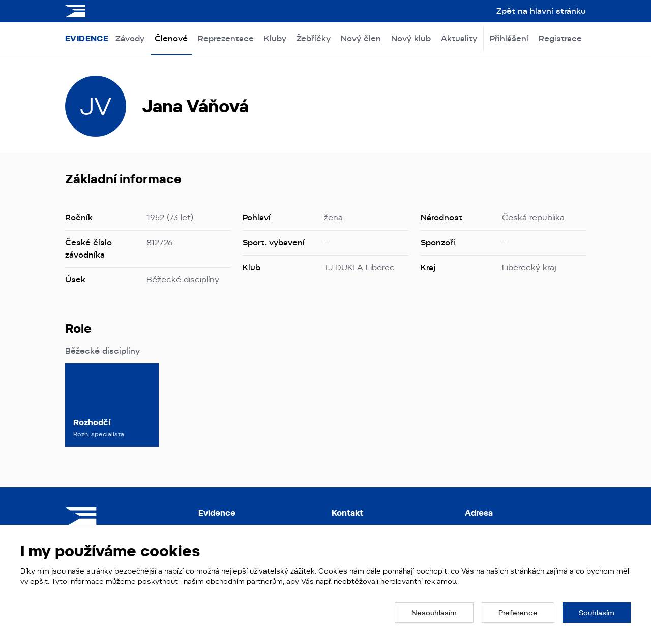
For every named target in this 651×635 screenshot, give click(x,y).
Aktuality (459, 38)
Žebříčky (314, 38)
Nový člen (361, 38)
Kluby (275, 38)
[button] (434, 612)
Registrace (560, 38)
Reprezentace (226, 38)
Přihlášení (509, 38)
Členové (171, 38)
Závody (129, 38)
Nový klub (411, 38)
